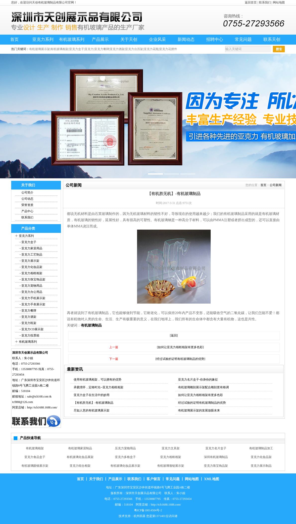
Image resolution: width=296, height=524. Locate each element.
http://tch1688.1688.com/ (42, 407)
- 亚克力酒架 (27, 317)
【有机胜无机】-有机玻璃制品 (93, 402)
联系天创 (271, 39)
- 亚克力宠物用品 (30, 285)
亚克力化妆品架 (261, 457)
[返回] (174, 335)
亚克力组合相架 (80, 465)
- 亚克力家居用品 (30, 248)
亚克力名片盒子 (215, 448)
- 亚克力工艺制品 (30, 254)
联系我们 (265, 2)
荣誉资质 (27, 205)
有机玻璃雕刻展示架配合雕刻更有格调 (203, 387)
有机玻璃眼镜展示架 (34, 465)
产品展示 (100, 39)
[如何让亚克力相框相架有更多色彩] (180, 347)
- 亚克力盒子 (27, 242)
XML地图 (211, 479)
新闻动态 (186, 39)
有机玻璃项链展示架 (170, 465)
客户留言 (153, 479)
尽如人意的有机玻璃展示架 (91, 410)
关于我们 (96, 479)
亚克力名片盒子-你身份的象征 (198, 379)
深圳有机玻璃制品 (216, 457)
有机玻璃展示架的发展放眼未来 (199, 410)
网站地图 (279, 2)
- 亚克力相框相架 (30, 273)
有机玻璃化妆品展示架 (125, 465)
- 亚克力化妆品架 (30, 267)
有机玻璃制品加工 (261, 448)
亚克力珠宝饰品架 (216, 465)
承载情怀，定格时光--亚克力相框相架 (98, 387)
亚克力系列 (42, 39)
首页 (14, 39)
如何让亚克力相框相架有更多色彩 (200, 395)
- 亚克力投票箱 (29, 335)
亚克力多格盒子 (125, 457)
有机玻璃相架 (35, 448)
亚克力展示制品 (261, 465)
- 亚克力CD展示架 (31, 329)
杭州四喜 (140, 516)
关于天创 (128, 39)
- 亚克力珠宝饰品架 (32, 279)
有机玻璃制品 (91, 325)
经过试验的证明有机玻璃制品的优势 (202, 402)
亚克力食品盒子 (34, 457)
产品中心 (27, 211)
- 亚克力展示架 (29, 260)
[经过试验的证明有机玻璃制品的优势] (180, 359)
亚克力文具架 (171, 448)
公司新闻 (276, 185)
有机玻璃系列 (71, 39)
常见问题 (243, 39)
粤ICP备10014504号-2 (148, 510)
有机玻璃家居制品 (80, 448)
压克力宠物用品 (125, 448)
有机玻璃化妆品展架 (80, 457)
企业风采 (157, 39)
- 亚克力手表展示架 (32, 304)
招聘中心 (214, 39)
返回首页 (251, 2)
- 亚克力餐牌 (27, 310)
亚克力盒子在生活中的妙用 (91, 395)
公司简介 (27, 192)
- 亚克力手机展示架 (32, 298)
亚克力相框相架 (170, 457)
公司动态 (27, 198)
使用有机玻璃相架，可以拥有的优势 (97, 379)
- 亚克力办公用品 (30, 292)
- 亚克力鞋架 (27, 323)
